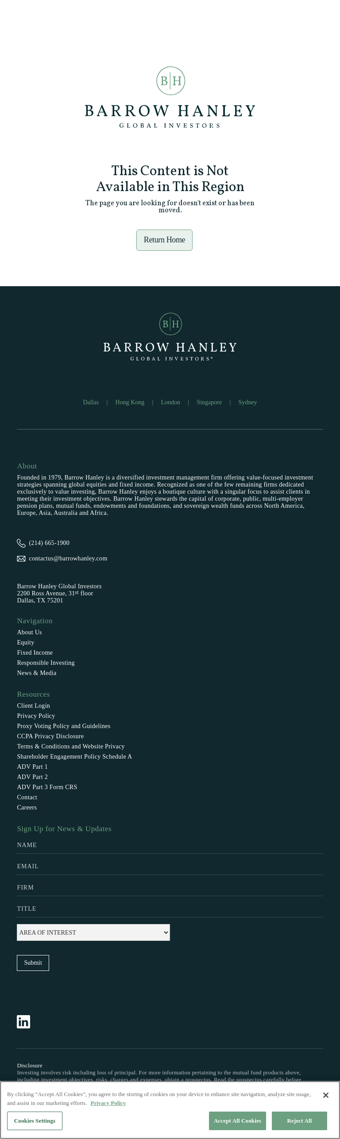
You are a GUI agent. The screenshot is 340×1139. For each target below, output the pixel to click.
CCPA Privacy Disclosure (50, 736)
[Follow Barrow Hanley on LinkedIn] (28, 1021)
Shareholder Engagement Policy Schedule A (74, 756)
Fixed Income (35, 652)
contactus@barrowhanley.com (68, 558)
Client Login (33, 705)
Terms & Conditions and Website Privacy (71, 746)
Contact (27, 797)
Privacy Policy (36, 716)
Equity (25, 642)
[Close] (326, 1095)
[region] (170, 1110)
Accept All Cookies (237, 1120)
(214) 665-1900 (49, 543)
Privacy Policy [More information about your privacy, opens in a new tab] (108, 1103)
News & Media (36, 673)
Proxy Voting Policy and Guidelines (63, 726)
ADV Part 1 (32, 766)
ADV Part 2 (32, 777)
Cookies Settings (34, 1120)
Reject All (299, 1120)
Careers (27, 807)
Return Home (164, 239)
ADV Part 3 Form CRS (47, 787)
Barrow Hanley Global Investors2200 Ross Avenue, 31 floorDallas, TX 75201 (59, 593)
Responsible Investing (45, 663)
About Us (29, 632)
